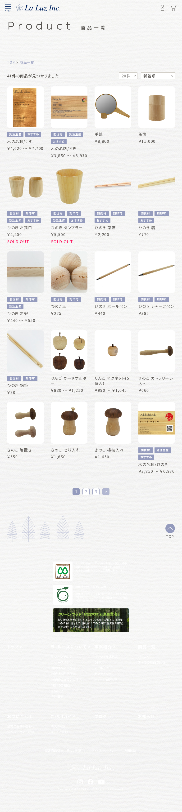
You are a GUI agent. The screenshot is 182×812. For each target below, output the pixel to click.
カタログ (144, 656)
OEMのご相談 (60, 685)
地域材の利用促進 (63, 673)
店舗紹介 (57, 691)
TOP (170, 536)
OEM (97, 662)
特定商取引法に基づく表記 (63, 750)
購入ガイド (58, 726)
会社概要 (57, 696)
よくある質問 (59, 732)
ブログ (100, 716)
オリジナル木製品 (106, 656)
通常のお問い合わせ (21, 726)
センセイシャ (102, 673)
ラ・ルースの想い (62, 662)
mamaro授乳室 (105, 679)
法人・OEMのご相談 (20, 732)
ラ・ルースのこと (62, 656)
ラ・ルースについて (69, 647)
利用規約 (131, 750)
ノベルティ (101, 668)
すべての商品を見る (151, 662)
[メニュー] (8, 7)
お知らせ (146, 716)
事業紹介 (103, 647)
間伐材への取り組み (65, 668)
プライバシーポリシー (103, 750)
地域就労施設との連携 (66, 679)
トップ (13, 647)
